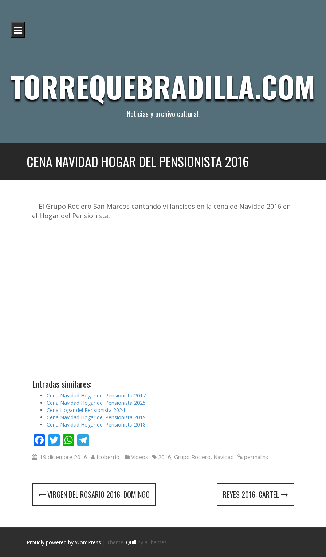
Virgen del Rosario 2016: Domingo (94, 494)
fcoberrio (108, 456)
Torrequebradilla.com (163, 86)
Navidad (223, 456)
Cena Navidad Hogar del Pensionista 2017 (96, 395)
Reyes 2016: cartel (255, 494)
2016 (164, 456)
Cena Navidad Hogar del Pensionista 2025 (96, 402)
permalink (255, 456)
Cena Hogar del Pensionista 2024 (86, 410)
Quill (131, 542)
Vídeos (139, 456)
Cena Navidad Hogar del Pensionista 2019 (96, 417)
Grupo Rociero (192, 456)
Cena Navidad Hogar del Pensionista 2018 (96, 424)
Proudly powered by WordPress (64, 542)
